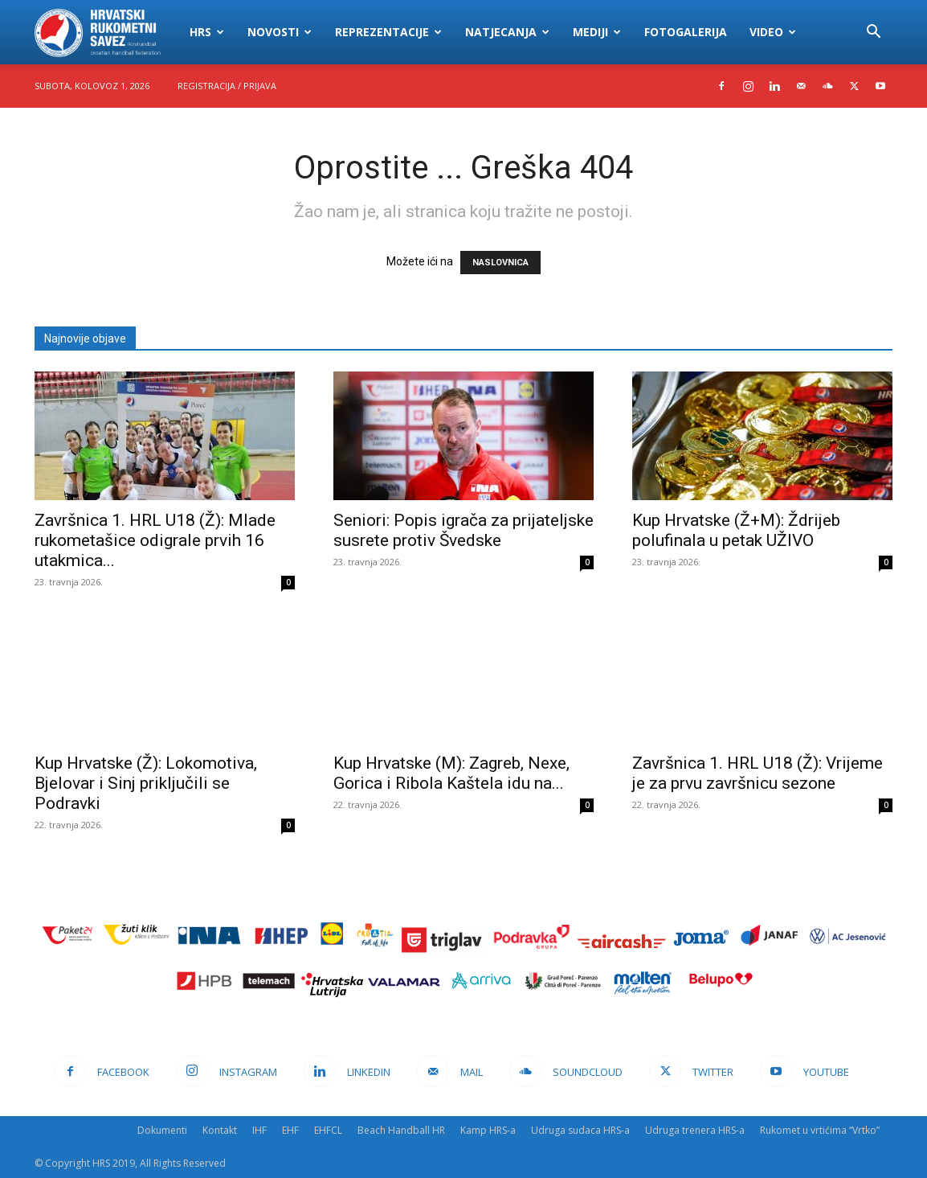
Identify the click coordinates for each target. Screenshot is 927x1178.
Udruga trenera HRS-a (695, 1130)
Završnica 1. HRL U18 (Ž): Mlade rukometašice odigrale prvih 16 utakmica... (155, 540)
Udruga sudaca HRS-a (580, 1130)
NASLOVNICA (500, 262)
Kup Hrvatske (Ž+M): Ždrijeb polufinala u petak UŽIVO (736, 530)
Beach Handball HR (401, 1130)
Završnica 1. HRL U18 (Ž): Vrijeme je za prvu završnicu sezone (757, 773)
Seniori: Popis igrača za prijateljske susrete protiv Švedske (463, 530)
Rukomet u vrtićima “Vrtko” (820, 1130)
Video (772, 31)
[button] (873, 33)
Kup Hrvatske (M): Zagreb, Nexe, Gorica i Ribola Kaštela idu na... (451, 773)
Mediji (597, 31)
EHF (290, 1130)
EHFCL (328, 1130)
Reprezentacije (388, 31)
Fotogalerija (685, 31)
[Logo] (106, 32)
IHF (259, 1130)
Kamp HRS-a (488, 1130)
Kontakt (219, 1130)
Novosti (279, 31)
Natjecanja (507, 31)
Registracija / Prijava (227, 86)
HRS (207, 31)
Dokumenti (162, 1130)
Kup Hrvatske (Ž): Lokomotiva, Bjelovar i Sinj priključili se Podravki (146, 783)
